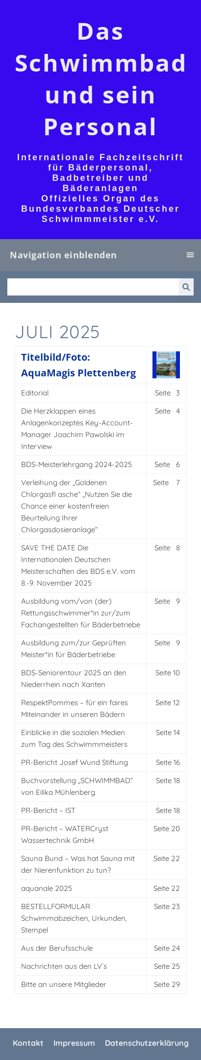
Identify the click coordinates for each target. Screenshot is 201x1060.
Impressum (74, 1043)
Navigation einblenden (63, 255)
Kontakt (28, 1043)
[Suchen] (93, 287)
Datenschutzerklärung (147, 1043)
